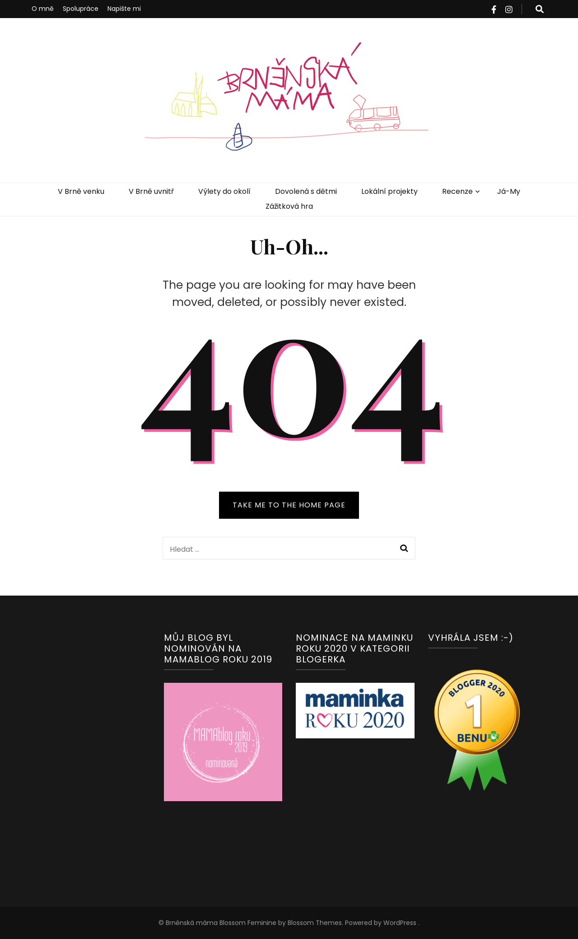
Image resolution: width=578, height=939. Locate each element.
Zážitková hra (289, 206)
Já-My (508, 191)
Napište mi (124, 8)
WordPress (399, 922)
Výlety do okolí (224, 191)
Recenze (457, 191)
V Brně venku (81, 191)
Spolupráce (80, 8)
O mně (43, 8)
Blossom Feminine (247, 922)
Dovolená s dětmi (306, 191)
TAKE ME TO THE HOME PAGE (289, 505)
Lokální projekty (389, 191)
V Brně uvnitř (151, 191)
